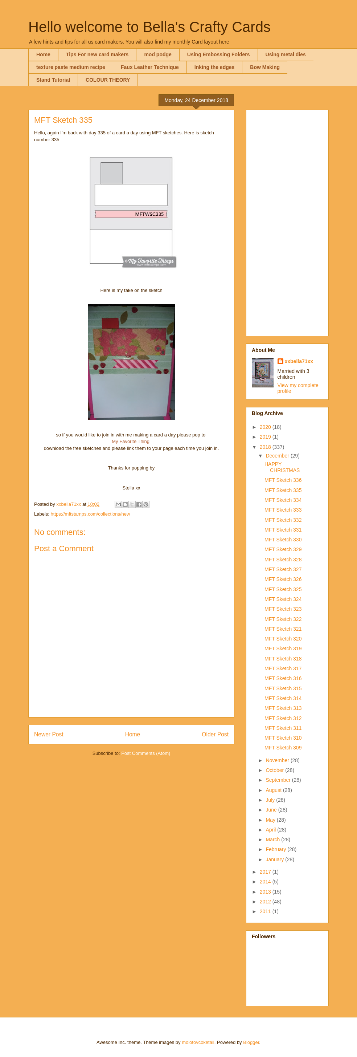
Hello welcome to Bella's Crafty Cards (149, 27)
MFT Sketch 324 (282, 599)
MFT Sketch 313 (282, 708)
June (272, 810)
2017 (266, 872)
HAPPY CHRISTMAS (282, 467)
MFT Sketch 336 (282, 480)
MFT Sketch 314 (282, 698)
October (275, 770)
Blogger (251, 1042)
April (271, 830)
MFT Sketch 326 (282, 579)
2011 (266, 911)
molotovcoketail (198, 1042)
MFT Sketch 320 (282, 639)
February (276, 849)
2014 (266, 882)
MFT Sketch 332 (282, 520)
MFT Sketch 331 (282, 530)
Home (43, 54)
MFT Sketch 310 (282, 738)
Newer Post (48, 734)
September (279, 780)
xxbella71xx (299, 361)
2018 (266, 447)
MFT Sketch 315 (282, 688)
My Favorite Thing (130, 441)
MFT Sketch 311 (282, 728)
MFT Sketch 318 (282, 659)
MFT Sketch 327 (282, 569)
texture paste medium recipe (70, 67)
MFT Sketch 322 (282, 619)
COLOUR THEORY (108, 80)
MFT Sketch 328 (282, 559)
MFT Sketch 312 (282, 718)
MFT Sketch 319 (282, 648)
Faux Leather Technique (150, 67)
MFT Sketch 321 (282, 629)
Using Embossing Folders (218, 54)
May (271, 820)
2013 (266, 892)
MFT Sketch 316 (282, 678)
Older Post (215, 734)
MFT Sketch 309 (282, 748)
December (278, 456)
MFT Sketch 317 (282, 668)
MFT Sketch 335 (282, 490)
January (275, 859)
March (273, 839)
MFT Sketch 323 (282, 609)
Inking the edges (214, 67)
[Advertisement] (287, 221)
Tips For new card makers (97, 54)
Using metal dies (286, 54)
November (278, 760)
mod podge (157, 54)
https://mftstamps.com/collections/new (90, 514)
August (274, 790)
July (271, 800)
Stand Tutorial (53, 80)
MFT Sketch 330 (282, 539)
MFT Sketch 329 (282, 549)
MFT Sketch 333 (282, 510)
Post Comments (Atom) (145, 753)
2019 (266, 437)
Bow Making (265, 67)
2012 (266, 901)
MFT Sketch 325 (282, 589)
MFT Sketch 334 (282, 500)
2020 (266, 427)
